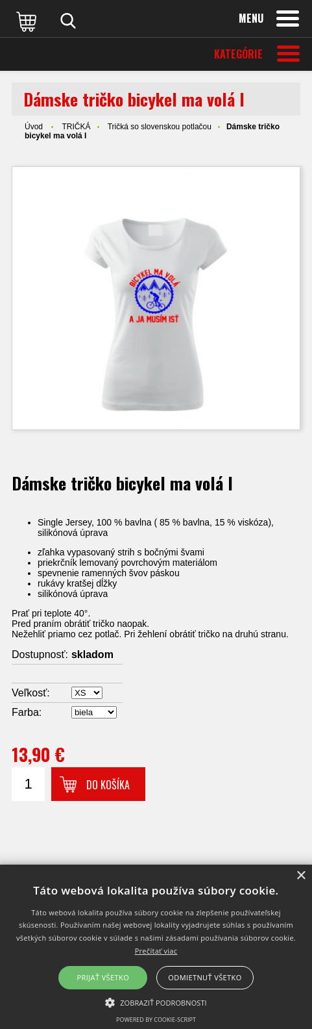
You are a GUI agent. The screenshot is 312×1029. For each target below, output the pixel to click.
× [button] (301, 876)
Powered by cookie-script (156, 1019)
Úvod (34, 126)
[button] (156, 1002)
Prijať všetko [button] (103, 977)
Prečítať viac (156, 951)
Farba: (27, 712)
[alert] (156, 947)
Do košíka (108, 785)
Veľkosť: (31, 692)
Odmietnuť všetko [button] (204, 977)
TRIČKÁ (76, 126)
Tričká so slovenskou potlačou (159, 126)
